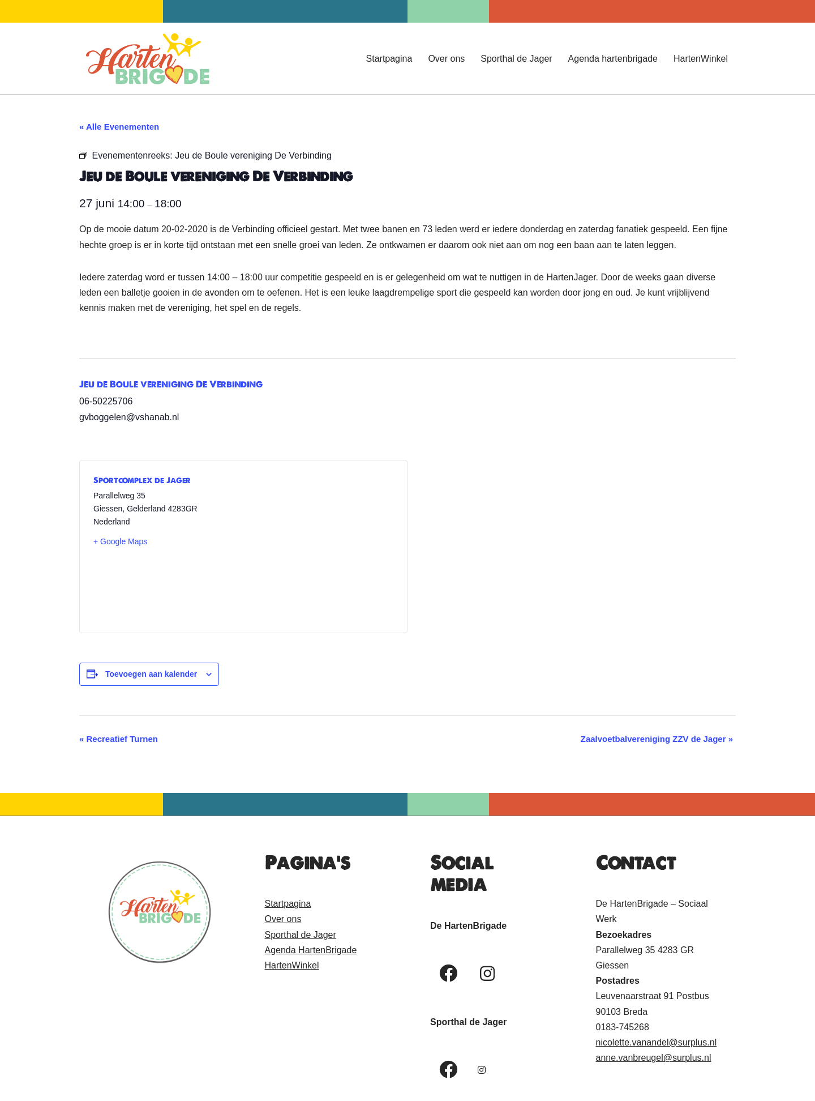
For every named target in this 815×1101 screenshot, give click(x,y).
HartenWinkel (701, 58)
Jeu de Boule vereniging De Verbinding (171, 384)
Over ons (446, 58)
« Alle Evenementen (119, 126)
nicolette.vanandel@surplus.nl (656, 1042)
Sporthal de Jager (516, 58)
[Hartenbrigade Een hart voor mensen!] (147, 58)
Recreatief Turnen (118, 739)
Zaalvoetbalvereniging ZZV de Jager (657, 739)
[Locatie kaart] (318, 546)
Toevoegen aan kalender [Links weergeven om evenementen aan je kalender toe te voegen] (151, 673)
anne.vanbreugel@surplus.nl (653, 1057)
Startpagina (389, 58)
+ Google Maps (120, 541)
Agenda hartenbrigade (613, 58)
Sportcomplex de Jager (142, 480)
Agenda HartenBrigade (311, 950)
